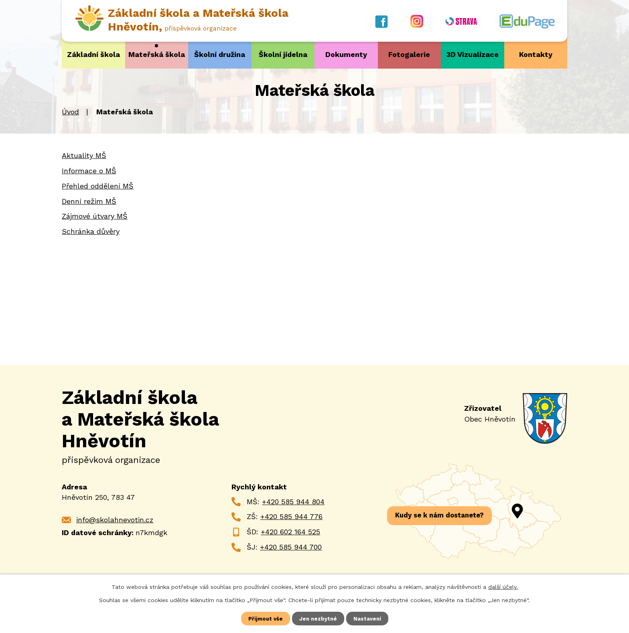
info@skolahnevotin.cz (114, 519)
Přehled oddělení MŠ (98, 185)
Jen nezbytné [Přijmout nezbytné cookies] (318, 618)
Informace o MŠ (89, 170)
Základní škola (93, 54)
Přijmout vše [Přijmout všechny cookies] (264, 618)
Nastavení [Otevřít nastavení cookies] (369, 618)
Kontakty (535, 54)
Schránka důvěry (91, 231)
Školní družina (219, 54)
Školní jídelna (283, 54)
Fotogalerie (409, 54)
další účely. (503, 586)
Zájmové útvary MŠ (95, 216)
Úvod (70, 112)
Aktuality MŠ (84, 155)
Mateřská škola (156, 54)
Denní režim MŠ (89, 201)
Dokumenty (346, 54)
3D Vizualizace (472, 54)
